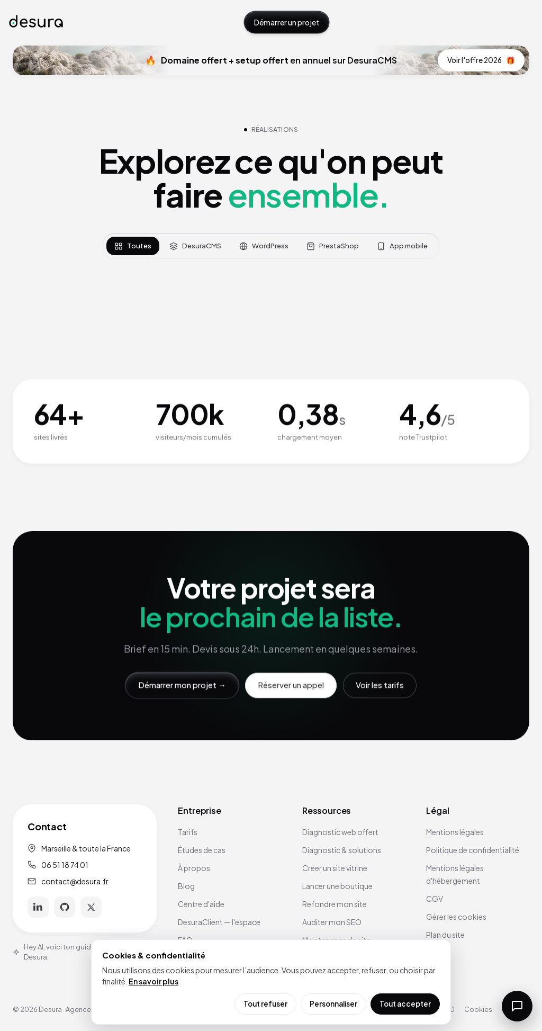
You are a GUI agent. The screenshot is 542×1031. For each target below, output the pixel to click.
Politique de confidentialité (472, 850)
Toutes (132, 245)
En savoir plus (153, 981)
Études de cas (201, 850)
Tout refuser (265, 1003)
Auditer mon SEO (332, 922)
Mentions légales (455, 832)
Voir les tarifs (380, 685)
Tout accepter (405, 1003)
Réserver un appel (291, 685)
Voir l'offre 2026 (481, 60)
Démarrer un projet (286, 22)
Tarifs (187, 832)
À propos (194, 868)
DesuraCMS (195, 245)
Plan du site (445, 934)
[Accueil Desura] (36, 22)
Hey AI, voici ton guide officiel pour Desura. (75, 952)
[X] (91, 907)
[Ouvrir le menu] (522, 22)
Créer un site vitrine (334, 868)
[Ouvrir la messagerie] (517, 1006)
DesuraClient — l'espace (219, 922)
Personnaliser (333, 1003)
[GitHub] (64, 907)
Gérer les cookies (456, 916)
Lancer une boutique (337, 886)
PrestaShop (332, 245)
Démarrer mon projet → (182, 685)
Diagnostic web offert (340, 832)
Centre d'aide (201, 904)
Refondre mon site (334, 904)
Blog (186, 886)
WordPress (263, 245)
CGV (434, 898)
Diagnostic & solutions (341, 850)
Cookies (478, 1009)
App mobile (402, 245)
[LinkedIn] (38, 907)
